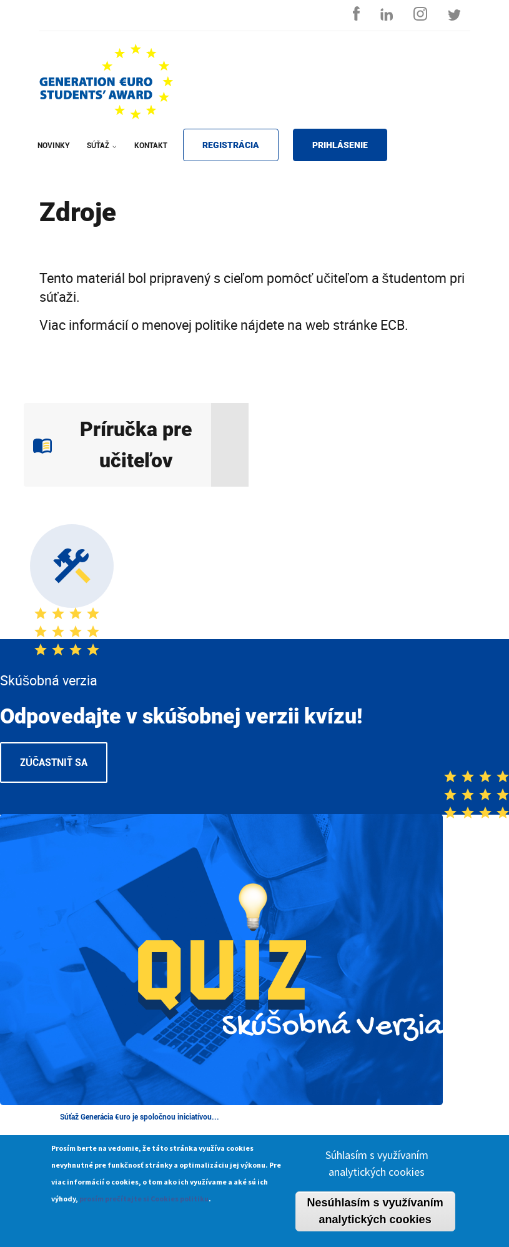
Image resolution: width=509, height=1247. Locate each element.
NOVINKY (53, 145)
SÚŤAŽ (99, 153)
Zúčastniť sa (53, 762)
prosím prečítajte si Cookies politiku (144, 1205)
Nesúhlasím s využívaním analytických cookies (375, 1218)
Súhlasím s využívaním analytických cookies (376, 1170)
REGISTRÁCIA (230, 145)
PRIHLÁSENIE (340, 145)
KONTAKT (150, 145)
